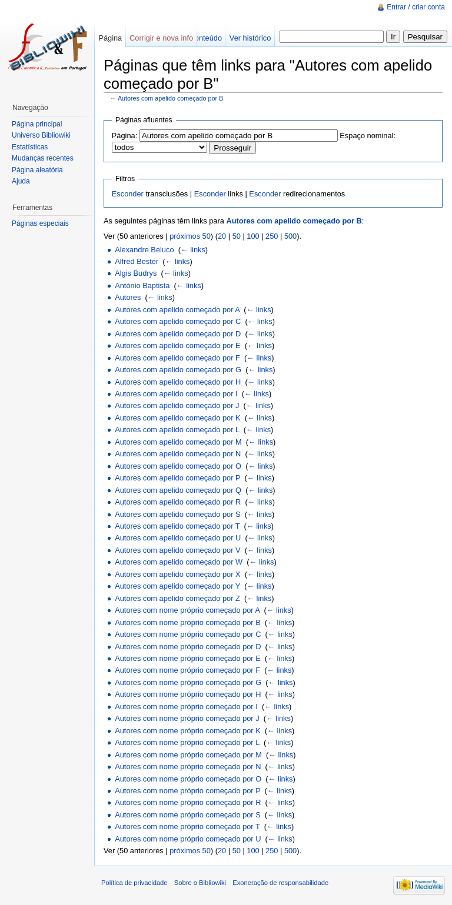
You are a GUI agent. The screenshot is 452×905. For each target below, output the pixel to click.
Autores (128, 297)
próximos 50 (190, 236)
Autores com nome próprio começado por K (188, 730)
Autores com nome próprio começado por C (188, 634)
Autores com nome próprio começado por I (186, 706)
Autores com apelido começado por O (178, 466)
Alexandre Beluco (144, 249)
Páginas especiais (40, 223)
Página (110, 38)
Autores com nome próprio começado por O (188, 778)
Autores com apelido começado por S (177, 514)
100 (253, 236)
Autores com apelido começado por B (170, 98)
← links (193, 249)
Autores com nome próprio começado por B (188, 622)
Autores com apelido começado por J (177, 405)
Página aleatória (37, 170)
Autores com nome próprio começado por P (187, 790)
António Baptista (142, 285)
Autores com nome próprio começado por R (188, 802)
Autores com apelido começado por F (177, 357)
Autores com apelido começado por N (178, 453)
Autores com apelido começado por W (178, 561)
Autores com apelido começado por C (178, 321)
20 (222, 236)
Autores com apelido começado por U (178, 537)
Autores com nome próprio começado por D (188, 646)
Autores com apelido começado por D (178, 333)
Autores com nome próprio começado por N (188, 766)
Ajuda (21, 181)
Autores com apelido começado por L (177, 429)
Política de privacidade (134, 882)
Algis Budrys (136, 273)
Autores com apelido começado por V (177, 550)
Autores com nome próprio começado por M (188, 754)
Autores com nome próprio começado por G (188, 682)
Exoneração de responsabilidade (280, 882)
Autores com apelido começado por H (178, 382)
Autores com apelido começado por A (177, 309)
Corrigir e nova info (161, 38)
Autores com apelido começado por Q (178, 490)
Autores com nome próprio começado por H (188, 694)
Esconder (128, 193)
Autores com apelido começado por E (177, 345)
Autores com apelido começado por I (176, 393)
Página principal (37, 124)
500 (290, 236)
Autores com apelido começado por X (177, 574)
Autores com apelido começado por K (177, 417)
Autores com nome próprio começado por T (187, 826)
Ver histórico (250, 38)
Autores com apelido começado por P (177, 477)
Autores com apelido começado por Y (177, 586)
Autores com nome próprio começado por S (188, 814)
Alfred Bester (136, 261)
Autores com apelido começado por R (178, 501)
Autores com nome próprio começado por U (188, 838)
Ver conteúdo (200, 38)
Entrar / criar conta (416, 7)
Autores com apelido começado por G (178, 369)
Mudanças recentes (43, 158)
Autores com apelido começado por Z (177, 598)
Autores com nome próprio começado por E (188, 658)
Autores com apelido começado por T (177, 526)
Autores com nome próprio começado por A (187, 610)
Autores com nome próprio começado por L (187, 742)
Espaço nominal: (368, 135)
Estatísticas (30, 147)
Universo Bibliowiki (41, 135)
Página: (124, 135)
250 (271, 236)
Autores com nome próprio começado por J (187, 718)
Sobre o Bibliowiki (200, 882)
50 (236, 236)
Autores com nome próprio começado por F (187, 670)
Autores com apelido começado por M (178, 442)
